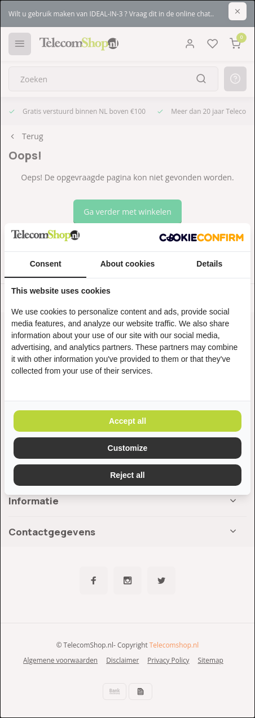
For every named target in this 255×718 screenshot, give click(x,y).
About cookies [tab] (127, 263)
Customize (128, 448)
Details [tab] (209, 263)
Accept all (127, 421)
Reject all (127, 475)
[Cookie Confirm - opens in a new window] (201, 237)
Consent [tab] (45, 263)
